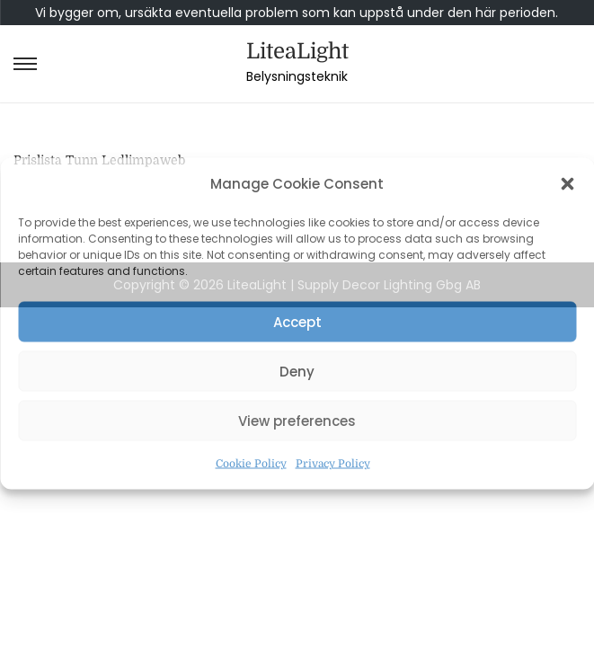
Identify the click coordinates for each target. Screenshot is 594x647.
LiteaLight (297, 51)
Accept (297, 321)
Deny (297, 370)
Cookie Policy (251, 463)
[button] (567, 184)
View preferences (297, 420)
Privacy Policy (333, 463)
